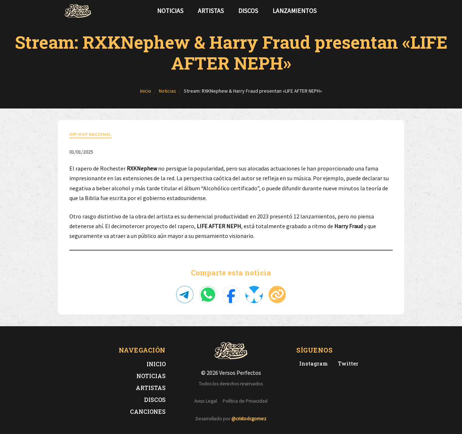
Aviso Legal (205, 401)
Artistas (211, 11)
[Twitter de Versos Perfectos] (346, 363)
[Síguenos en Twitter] (384, 11)
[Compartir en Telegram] (184, 294)
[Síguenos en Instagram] (395, 11)
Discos (248, 11)
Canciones (148, 411)
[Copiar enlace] (277, 294)
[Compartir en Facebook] (231, 294)
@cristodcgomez (248, 419)
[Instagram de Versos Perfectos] (312, 363)
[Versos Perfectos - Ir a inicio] (78, 11)
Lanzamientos (295, 11)
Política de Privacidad (245, 401)
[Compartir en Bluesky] (254, 294)
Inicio (156, 364)
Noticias (170, 11)
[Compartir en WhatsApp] (208, 294)
